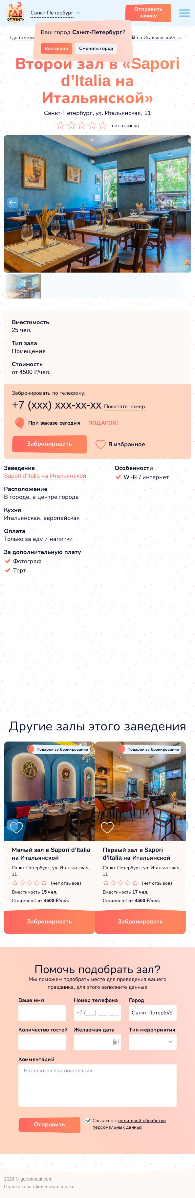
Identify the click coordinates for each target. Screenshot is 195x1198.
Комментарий (36, 1059)
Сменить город (96, 48)
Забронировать (49, 921)
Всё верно (56, 48)
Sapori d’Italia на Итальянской (45, 476)
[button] (12, 203)
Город (136, 1000)
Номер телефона (96, 1000)
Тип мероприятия (152, 1029)
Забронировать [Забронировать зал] (49, 443)
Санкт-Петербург (52, 12)
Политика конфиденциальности (39, 1186)
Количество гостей (42, 1029)
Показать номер (124, 406)
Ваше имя (31, 1000)
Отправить (49, 1124)
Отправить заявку (148, 12)
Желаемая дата (94, 1029)
